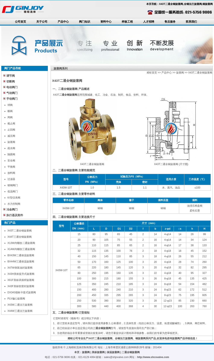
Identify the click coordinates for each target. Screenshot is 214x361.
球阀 (10, 105)
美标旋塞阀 (98, 352)
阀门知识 (84, 21)
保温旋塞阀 (113, 352)
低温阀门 (12, 191)
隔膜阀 (11, 154)
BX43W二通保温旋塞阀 (20, 255)
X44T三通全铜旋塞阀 (19, 236)
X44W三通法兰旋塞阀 (19, 310)
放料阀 (11, 172)
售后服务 (170, 21)
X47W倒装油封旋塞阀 (19, 267)
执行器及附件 (14, 215)
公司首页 (20, 21)
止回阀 (11, 129)
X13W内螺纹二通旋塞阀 (21, 243)
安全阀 (11, 160)
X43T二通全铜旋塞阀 (19, 230)
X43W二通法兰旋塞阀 (19, 304)
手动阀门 (12, 98)
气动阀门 (12, 93)
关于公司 (41, 21)
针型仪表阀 (13, 197)
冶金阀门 (12, 209)
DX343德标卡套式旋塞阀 (21, 292)
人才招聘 (148, 21)
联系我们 (191, 21)
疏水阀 (11, 148)
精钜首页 (152, 72)
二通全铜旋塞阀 (131, 352)
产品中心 (63, 21)
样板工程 (127, 21)
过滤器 (11, 179)
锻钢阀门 (12, 185)
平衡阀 (11, 166)
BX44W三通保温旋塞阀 (20, 261)
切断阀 (10, 81)
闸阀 (10, 117)
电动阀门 (12, 87)
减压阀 (11, 135)
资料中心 (105, 21)
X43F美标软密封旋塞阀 (20, 286)
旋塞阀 (11, 142)
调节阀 (10, 75)
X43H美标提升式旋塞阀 (20, 273)
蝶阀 (10, 111)
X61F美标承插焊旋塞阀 (20, 280)
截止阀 (11, 123)
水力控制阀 (13, 203)
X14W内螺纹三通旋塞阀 (21, 249)
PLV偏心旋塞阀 (16, 298)
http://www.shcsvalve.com (153, 357)
